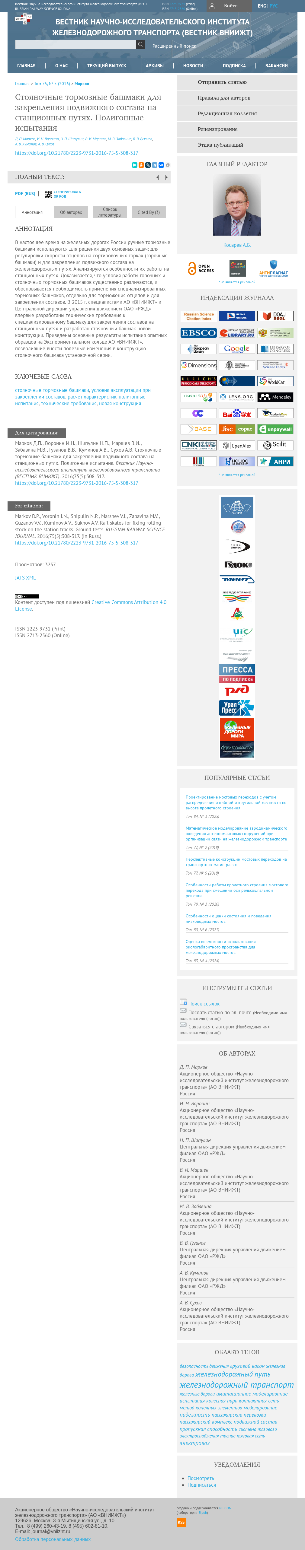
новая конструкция (120, 403)
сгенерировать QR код (59, 194)
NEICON (225, 1508)
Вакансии (276, 65)
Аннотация (32, 212)
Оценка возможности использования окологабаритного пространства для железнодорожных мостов (221, 947)
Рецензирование (218, 129)
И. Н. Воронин (48, 138)
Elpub (202, 1512)
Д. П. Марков (25, 138)
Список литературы (109, 212)
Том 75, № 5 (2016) (52, 83)
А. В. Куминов (26, 144)
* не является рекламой (237, 282)
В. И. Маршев (95, 138)
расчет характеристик (92, 396)
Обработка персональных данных (53, 1539)
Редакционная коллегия (227, 113)
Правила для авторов (224, 98)
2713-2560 (177, 9)
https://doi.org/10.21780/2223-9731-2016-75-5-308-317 (76, 483)
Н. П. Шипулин (72, 138)
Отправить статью (222, 82)
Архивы (155, 65)
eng (262, 6)
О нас (61, 65)
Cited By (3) (149, 212)
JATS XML (25, 577)
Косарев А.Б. (237, 245)
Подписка (234, 65)
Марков (82, 83)
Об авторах (71, 212)
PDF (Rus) (25, 193)
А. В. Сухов (46, 144)
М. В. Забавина (119, 138)
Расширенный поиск (174, 46)
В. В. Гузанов (142, 138)
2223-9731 (177, 4)
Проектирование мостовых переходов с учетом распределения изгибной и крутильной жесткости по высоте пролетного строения (236, 802)
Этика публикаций (220, 145)
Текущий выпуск (106, 65)
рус (274, 6)
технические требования (69, 403)
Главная (26, 65)
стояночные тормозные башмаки (52, 390)
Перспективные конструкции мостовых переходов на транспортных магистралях (236, 861)
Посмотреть (201, 1478)
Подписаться (202, 1485)
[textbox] (75, 44)
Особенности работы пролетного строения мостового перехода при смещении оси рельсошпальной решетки (237, 890)
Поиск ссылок (204, 1003)
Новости (193, 65)
